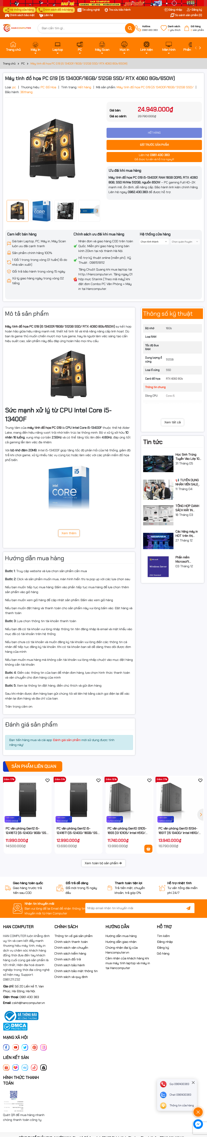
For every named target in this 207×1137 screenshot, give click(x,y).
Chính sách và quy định (71, 977)
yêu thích (174, 28)
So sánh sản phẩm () (186, 15)
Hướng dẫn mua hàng (121, 936)
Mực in (124, 46)
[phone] (177, 1084)
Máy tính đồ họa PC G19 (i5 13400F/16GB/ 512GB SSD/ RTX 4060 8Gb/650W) (60, 326)
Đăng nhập (173, 10)
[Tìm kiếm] (130, 28)
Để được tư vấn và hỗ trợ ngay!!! (154, 157)
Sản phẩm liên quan (34, 766)
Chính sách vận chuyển (71, 947)
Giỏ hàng (163, 953)
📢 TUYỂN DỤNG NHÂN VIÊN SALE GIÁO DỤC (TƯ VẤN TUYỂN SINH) (188, 482)
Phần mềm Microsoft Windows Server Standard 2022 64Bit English (186, 559)
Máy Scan (102, 47)
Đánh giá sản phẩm (67, 740)
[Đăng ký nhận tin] (188, 908)
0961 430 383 (150, 28)
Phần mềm (191, 47)
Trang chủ (13, 46)
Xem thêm (68, 533)
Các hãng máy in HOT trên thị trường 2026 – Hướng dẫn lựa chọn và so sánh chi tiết (188, 534)
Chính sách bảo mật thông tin (76, 971)
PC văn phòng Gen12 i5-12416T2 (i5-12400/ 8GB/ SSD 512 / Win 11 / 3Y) (27, 830)
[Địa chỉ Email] (139, 908)
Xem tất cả (172, 422)
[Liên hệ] (177, 1105)
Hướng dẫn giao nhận (121, 942)
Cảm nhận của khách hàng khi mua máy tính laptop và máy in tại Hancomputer (128, 963)
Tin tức (152, 442)
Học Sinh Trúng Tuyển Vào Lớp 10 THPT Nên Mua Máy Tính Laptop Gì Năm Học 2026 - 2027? (188, 457)
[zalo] (177, 1095)
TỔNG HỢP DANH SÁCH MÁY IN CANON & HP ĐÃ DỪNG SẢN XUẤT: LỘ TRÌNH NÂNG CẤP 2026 (187, 508)
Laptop (58, 46)
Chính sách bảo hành (69, 965)
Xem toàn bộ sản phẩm (103, 863)
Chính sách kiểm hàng (70, 953)
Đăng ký (194, 10)
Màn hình (168, 46)
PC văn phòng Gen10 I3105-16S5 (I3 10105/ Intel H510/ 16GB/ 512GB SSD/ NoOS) (127, 830)
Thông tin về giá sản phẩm (73, 936)
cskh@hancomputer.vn (28, 1003)
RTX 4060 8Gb (174, 378)
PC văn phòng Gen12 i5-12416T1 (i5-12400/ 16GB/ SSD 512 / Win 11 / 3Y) (78, 830)
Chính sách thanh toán (71, 942)
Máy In (35, 47)
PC (80, 47)
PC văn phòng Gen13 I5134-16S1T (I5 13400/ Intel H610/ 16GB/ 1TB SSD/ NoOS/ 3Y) (178, 830)
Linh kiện (146, 46)
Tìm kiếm (163, 936)
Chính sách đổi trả (67, 959)
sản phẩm (197, 28)
